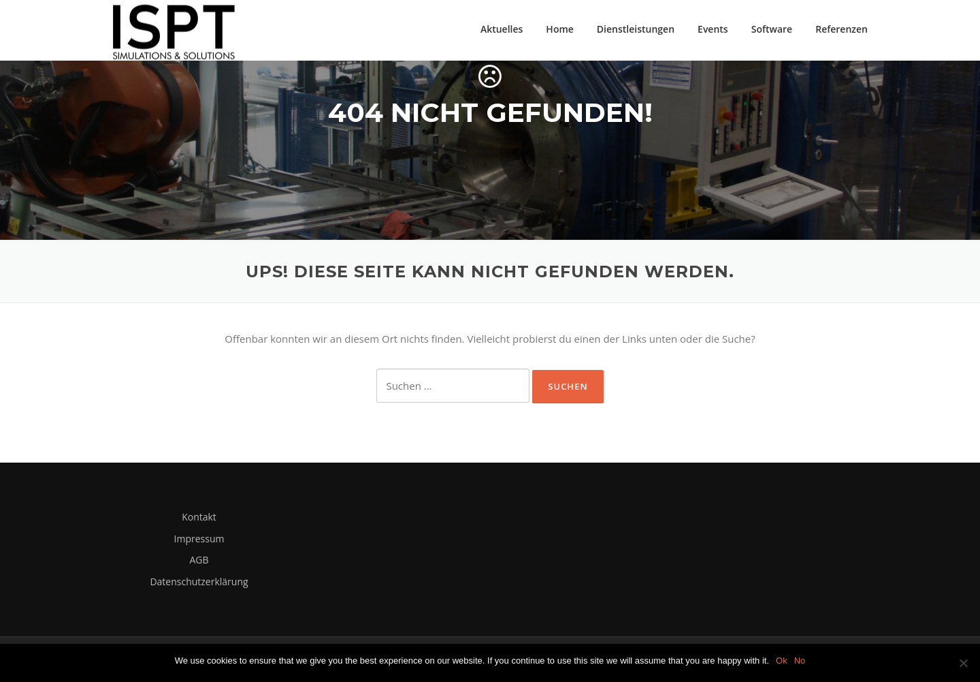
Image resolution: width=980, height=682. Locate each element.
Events (713, 28)
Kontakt (199, 518)
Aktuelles (501, 28)
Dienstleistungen (635, 28)
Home (560, 28)
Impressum (199, 539)
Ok (781, 660)
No (800, 660)
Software (772, 28)
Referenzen (841, 28)
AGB (198, 561)
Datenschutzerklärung (199, 582)
